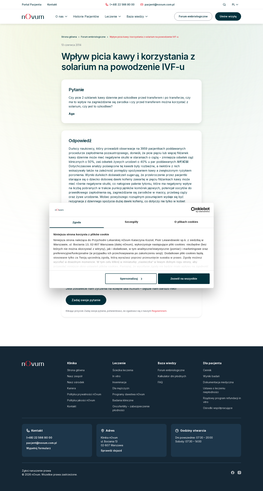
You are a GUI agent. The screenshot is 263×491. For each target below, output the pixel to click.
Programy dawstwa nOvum (129, 394)
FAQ (160, 382)
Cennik (207, 370)
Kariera (71, 388)
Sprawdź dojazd (111, 450)
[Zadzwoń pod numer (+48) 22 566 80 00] (122, 4)
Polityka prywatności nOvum (84, 394)
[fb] (233, 472)
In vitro (117, 376)
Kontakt (71, 406)
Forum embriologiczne (193, 16)
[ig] (239, 472)
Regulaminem (159, 311)
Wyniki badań (211, 376)
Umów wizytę (228, 16)
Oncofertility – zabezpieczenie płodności (131, 408)
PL (235, 4)
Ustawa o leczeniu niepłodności (214, 390)
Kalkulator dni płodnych (172, 376)
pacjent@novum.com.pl (41, 442)
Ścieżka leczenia (123, 370)
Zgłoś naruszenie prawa (36, 470)
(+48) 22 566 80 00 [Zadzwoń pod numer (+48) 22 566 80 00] (39, 437)
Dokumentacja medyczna (218, 382)
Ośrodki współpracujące (217, 408)
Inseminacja (119, 382)
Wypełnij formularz (38, 448)
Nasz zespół (74, 376)
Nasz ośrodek (75, 382)
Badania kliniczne (123, 400)
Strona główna (69, 36)
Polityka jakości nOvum (81, 400)
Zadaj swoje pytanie (86, 300)
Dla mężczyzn (121, 388)
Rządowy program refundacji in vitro (222, 400)
